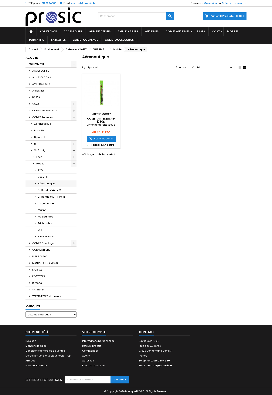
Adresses (88, 360)
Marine (42, 210)
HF (35, 143)
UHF (40, 230)
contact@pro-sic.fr (83, 3)
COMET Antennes (178, 31)
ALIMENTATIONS (100, 31)
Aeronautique (42, 124)
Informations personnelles (98, 341)
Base (39, 157)
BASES (201, 31)
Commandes (90, 351)
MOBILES (233, 31)
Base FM (39, 130)
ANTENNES (152, 31)
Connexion (210, 3)
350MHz (43, 177)
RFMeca (37, 283)
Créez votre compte (234, 3)
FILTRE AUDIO (39, 256)
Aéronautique (46, 183)
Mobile (40, 163)
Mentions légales (36, 346)
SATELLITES (58, 40)
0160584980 (49, 3)
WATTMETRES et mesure (46, 296)
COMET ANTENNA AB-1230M (101, 120)
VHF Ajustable (46, 236)
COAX (216, 31)
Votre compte (94, 332)
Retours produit (91, 346)
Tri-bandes (45, 223)
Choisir (212, 67)
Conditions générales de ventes (45, 351)
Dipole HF (40, 137)
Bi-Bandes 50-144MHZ (51, 197)
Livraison (31, 341)
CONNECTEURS (41, 250)
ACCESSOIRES (73, 31)
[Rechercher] (136, 16)
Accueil (32, 58)
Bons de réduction (93, 365)
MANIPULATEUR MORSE (45, 263)
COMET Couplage (85, 40)
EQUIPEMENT (36, 64)
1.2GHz (42, 170)
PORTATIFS (36, 40)
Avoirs (86, 355)
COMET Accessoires (119, 40)
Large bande (46, 203)
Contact (146, 332)
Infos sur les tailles (37, 365)
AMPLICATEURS (128, 31)
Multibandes (45, 216)
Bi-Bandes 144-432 (50, 190)
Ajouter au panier (101, 138)
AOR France (48, 31)
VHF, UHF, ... (40, 150)
